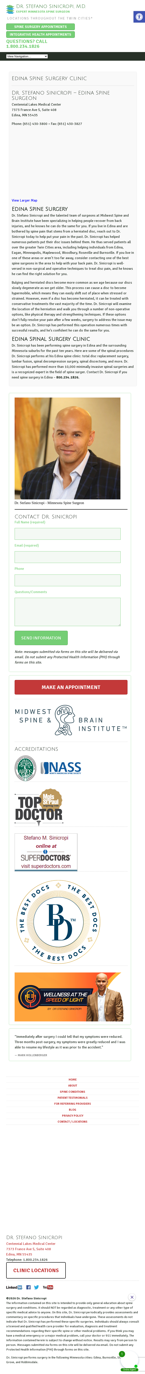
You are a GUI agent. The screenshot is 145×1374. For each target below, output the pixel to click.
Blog (72, 1114)
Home (73, 1083)
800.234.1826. (67, 377)
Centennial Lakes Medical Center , (31, 1253)
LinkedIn (14, 1291)
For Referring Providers (72, 1108)
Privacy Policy (72, 1120)
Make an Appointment (71, 691)
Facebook (28, 1291)
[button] (139, 17)
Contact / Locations (72, 1126)
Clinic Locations (36, 1274)
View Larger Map (24, 200)
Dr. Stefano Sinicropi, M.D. (55, 6)
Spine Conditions (72, 1096)
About (72, 1089)
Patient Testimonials (73, 1102)
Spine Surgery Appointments (40, 27)
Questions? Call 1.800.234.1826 (26, 43)
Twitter (36, 1291)
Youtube (48, 1291)
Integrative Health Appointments (40, 34)
